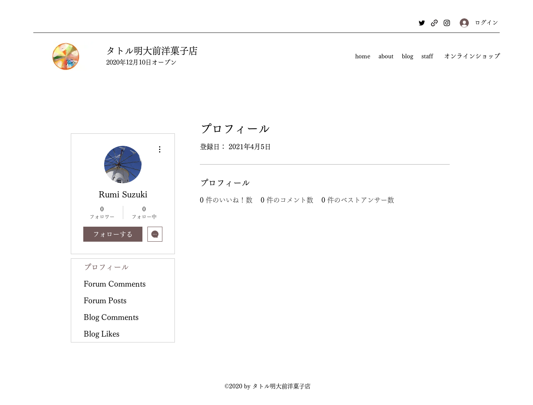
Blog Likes (102, 334)
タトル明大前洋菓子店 (152, 50)
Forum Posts (105, 300)
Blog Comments (111, 317)
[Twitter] (422, 23)
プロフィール (106, 267)
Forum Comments (115, 284)
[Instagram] (447, 23)
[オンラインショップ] (471, 56)
